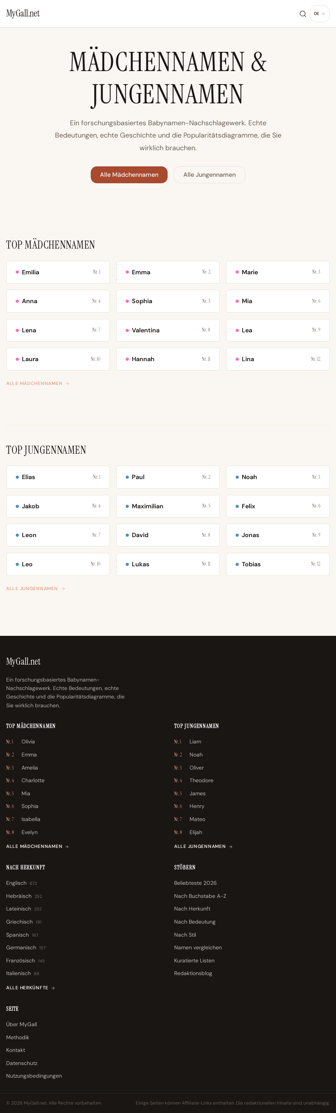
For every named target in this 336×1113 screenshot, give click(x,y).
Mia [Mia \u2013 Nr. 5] (18, 794)
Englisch (21, 883)
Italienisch (22, 973)
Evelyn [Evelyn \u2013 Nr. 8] (22, 832)
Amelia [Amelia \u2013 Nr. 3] (22, 768)
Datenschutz (21, 1063)
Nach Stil (185, 934)
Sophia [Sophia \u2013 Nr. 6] (22, 806)
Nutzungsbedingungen (34, 1075)
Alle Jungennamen (209, 175)
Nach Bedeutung (195, 921)
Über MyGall (21, 1024)
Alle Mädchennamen (129, 175)
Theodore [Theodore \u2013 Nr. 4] (193, 781)
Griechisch (24, 922)
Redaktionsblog (193, 973)
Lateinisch (24, 909)
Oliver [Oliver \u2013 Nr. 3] (189, 768)
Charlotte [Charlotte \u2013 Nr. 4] (25, 781)
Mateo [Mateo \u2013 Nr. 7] (189, 819)
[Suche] (303, 14)
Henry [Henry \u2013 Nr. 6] (189, 806)
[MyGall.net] (23, 13)
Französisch (25, 961)
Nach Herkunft (192, 908)
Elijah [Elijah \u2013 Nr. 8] (188, 832)
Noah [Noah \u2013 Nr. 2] (188, 755)
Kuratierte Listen (194, 960)
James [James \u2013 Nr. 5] (190, 794)
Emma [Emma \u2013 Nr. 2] (21, 755)
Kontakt (15, 1050)
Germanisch (26, 948)
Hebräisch (24, 896)
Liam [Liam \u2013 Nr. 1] (187, 742)
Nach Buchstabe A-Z (200, 895)
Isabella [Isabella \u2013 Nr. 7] (23, 819)
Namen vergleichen (198, 947)
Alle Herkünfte (30, 988)
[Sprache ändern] (320, 13)
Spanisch (22, 935)
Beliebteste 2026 (195, 882)
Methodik (17, 1037)
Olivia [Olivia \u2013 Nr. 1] (20, 742)
